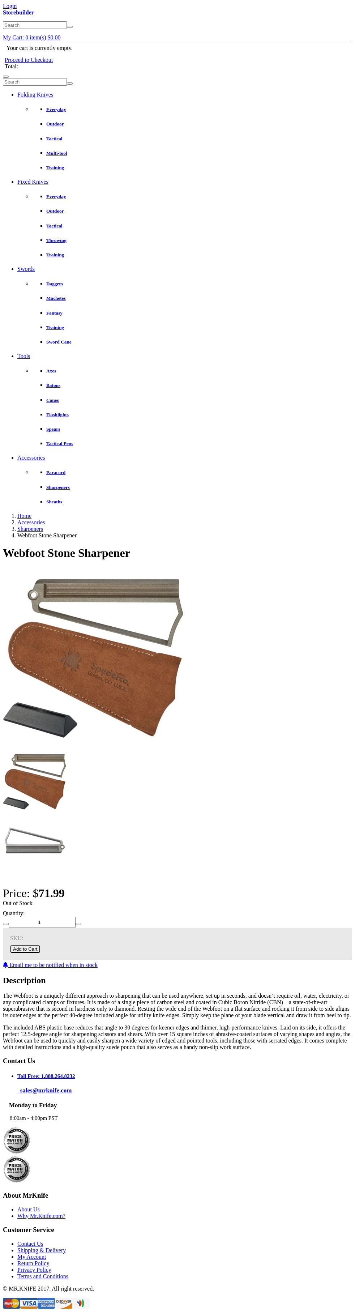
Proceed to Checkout (29, 60)
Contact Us (30, 1244)
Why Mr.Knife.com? (41, 1216)
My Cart (32, 37)
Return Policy (33, 1263)
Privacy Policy (34, 1270)
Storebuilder (18, 12)
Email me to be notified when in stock (50, 965)
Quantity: (14, 913)
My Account (31, 1257)
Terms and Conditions (42, 1276)
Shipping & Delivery (41, 1250)
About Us (28, 1209)
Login (10, 6)
